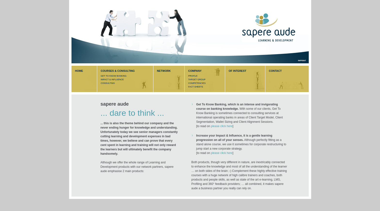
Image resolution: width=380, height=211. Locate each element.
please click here (221, 126)
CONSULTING (108, 83)
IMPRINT (302, 60)
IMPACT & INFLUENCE (112, 79)
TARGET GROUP (197, 79)
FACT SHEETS (195, 87)
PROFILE (193, 76)
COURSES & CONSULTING (118, 70)
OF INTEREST (237, 70)
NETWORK (164, 70)
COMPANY (195, 70)
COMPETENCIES (197, 83)
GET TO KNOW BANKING (114, 76)
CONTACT (275, 70)
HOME (79, 70)
